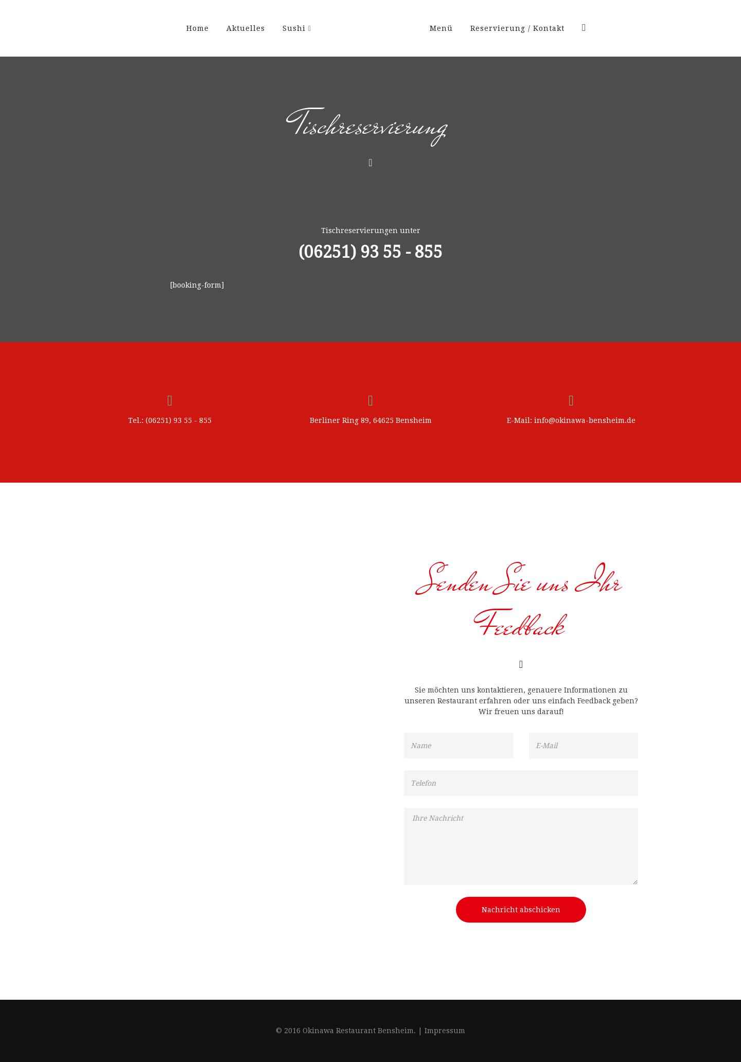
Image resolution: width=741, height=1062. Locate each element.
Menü (441, 28)
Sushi (294, 28)
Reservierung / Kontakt (517, 28)
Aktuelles (245, 28)
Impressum (445, 1030)
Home (197, 28)
